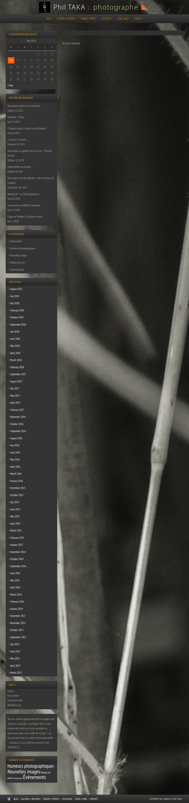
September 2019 (18, 324)
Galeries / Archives (66, 18)
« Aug (10, 85)
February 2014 (17, 601)
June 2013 (15, 651)
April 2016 (15, 466)
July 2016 (14, 445)
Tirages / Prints (88, 18)
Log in (10, 691)
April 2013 (15, 665)
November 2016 (18, 417)
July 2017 (14, 388)
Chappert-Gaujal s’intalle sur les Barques (27, 128)
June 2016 (15, 452)
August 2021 (16, 289)
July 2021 (14, 296)
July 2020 (14, 303)
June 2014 (15, 573)
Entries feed (13, 695)
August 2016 (16, 438)
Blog (49, 18)
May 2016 (15, 459)
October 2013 (16, 630)
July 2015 (14, 502)
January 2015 (16, 544)
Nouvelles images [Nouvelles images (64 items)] (24, 771)
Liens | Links (123, 18)
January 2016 (16, 481)
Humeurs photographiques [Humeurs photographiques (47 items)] (31, 766)
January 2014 (16, 609)
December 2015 (17, 488)
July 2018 (14, 331)
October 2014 (16, 559)
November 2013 (18, 623)
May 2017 (15, 395)
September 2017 (18, 374)
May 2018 (15, 346)
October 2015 (16, 495)
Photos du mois (17, 262)
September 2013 (18, 637)
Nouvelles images (18, 255)
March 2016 (16, 473)
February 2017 (17, 410)
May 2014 (15, 580)
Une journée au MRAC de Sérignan (24, 205)
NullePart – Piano (16, 117)
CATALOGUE (106, 18)
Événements (16, 241)
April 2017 (15, 402)
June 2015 (15, 509)
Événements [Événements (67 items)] (34, 776)
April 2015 (15, 523)
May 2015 (15, 516)
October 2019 (16, 317)
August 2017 (16, 381)
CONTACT (138, 18)
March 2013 (16, 672)
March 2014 (16, 594)
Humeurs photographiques (23, 248)
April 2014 (15, 587)
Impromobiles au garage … (20, 166)
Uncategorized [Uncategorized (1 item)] (18, 778)
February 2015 (17, 537)
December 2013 (17, 616)
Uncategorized (17, 269)
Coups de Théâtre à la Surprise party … (26, 216)
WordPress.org (14, 705)
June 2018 (15, 339)
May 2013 (15, 658)
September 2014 (18, 566)
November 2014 (18, 552)
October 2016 (16, 424)
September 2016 (18, 431)
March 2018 (16, 360)
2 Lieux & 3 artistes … (18, 139)
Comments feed (15, 700)
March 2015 (16, 530)
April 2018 (15, 353)
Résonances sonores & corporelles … (25, 106)
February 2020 (17, 310)
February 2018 (17, 367)
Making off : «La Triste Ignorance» (23, 194)
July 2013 (14, 644)
